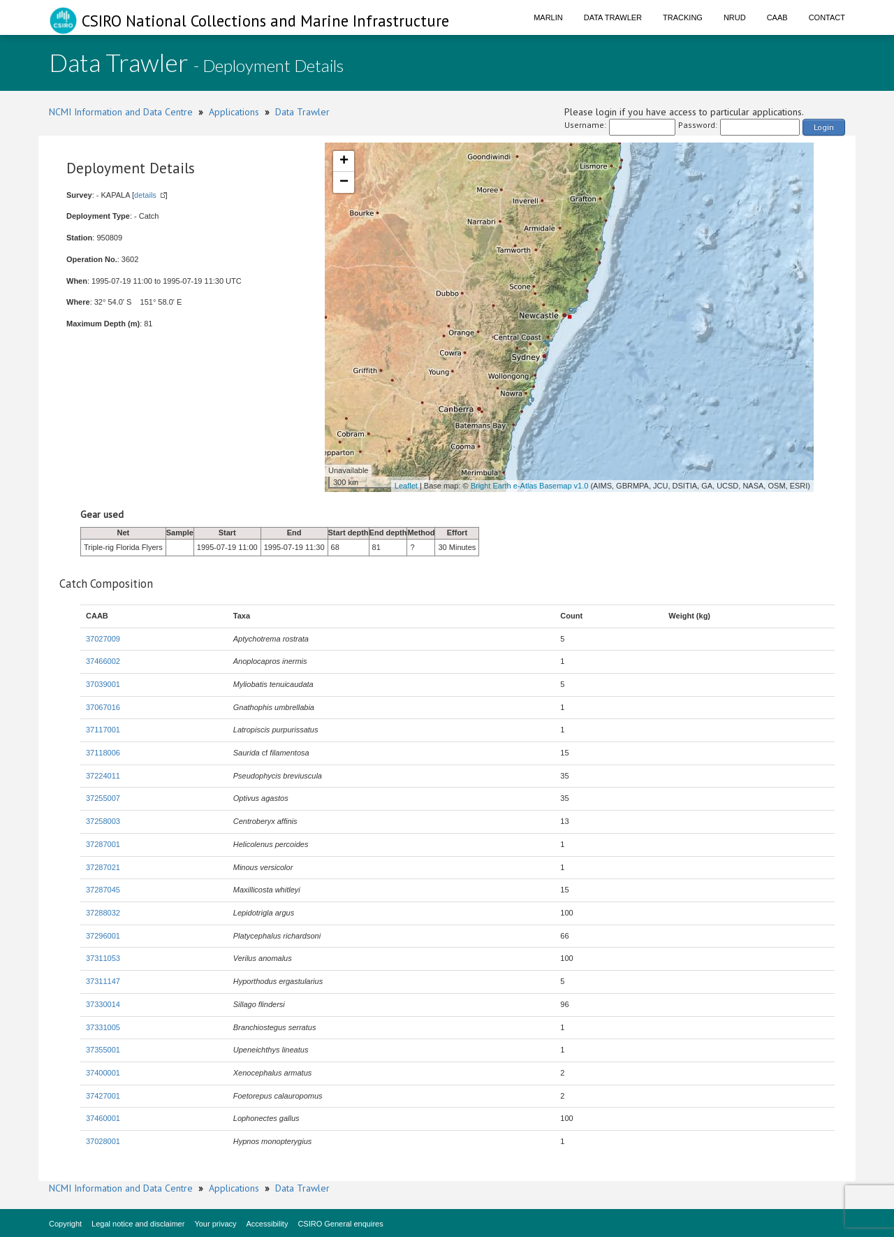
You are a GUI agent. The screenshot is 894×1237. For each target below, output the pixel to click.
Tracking (683, 17)
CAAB (777, 17)
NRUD (735, 17)
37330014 (103, 1004)
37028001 (103, 1141)
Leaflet (406, 486)
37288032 (103, 913)
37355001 (103, 1050)
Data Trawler (613, 17)
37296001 (103, 936)
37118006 (103, 752)
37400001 (103, 1073)
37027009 (103, 639)
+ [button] (344, 161)
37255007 (103, 798)
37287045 (103, 889)
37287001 (103, 844)
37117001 (103, 729)
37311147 (103, 981)
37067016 (103, 707)
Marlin (548, 17)
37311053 (103, 958)
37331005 (103, 1027)
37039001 (103, 684)
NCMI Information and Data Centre (121, 112)
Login (824, 127)
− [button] (344, 182)
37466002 (103, 661)
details (145, 195)
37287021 (103, 867)
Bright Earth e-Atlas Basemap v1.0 (530, 486)
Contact (827, 17)
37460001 (103, 1118)
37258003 (103, 821)
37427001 (103, 1096)
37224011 (103, 776)
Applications (234, 112)
